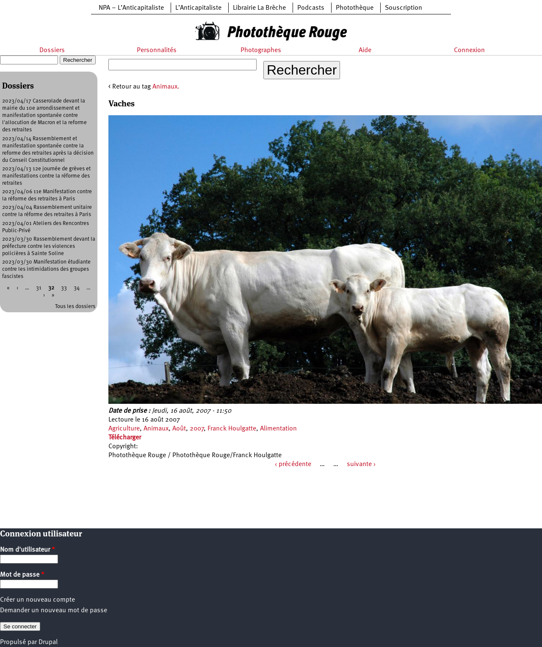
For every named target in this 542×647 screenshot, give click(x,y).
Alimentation (278, 428)
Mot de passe (22, 575)
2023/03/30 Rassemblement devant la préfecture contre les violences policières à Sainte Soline (48, 246)
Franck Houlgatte (231, 428)
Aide (365, 50)
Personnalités (157, 50)
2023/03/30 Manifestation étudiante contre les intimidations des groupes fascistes (46, 269)
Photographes (261, 50)
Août (179, 428)
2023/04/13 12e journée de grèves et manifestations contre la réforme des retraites (46, 176)
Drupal (48, 642)
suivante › (361, 464)
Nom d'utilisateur (27, 550)
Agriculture (124, 428)
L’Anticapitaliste (198, 8)
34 (77, 288)
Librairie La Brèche (259, 8)
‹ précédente (293, 464)
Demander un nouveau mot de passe (53, 610)
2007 (197, 428)
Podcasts (310, 8)
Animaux (156, 428)
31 (38, 288)
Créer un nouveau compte (37, 600)
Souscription (403, 8)
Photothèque (354, 8)
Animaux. (166, 86)
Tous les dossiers (75, 306)
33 (64, 288)
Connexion (469, 50)
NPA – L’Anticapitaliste (131, 8)
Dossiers (52, 50)
